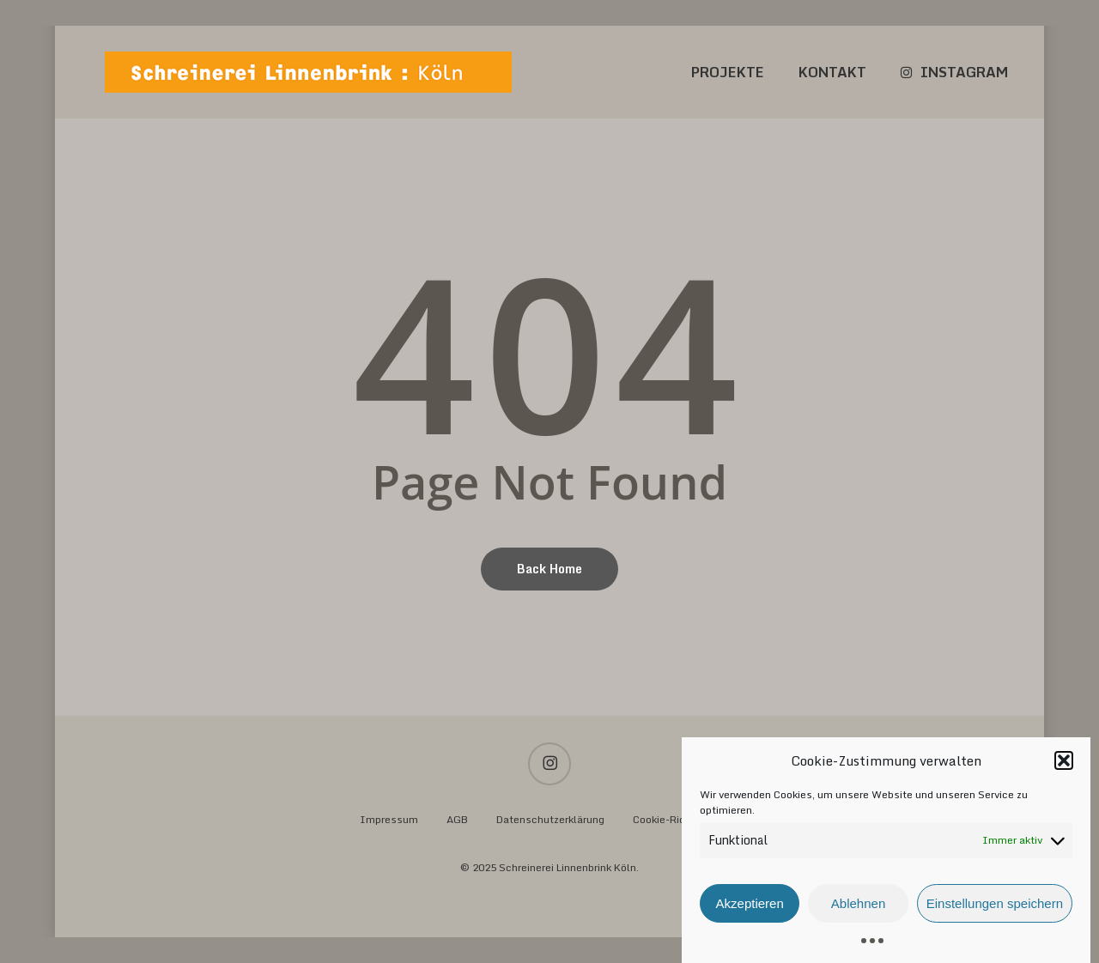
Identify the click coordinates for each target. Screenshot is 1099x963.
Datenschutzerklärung (550, 819)
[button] (1063, 767)
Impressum (389, 819)
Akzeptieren (750, 910)
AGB (457, 819)
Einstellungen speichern (994, 910)
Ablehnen (858, 910)
